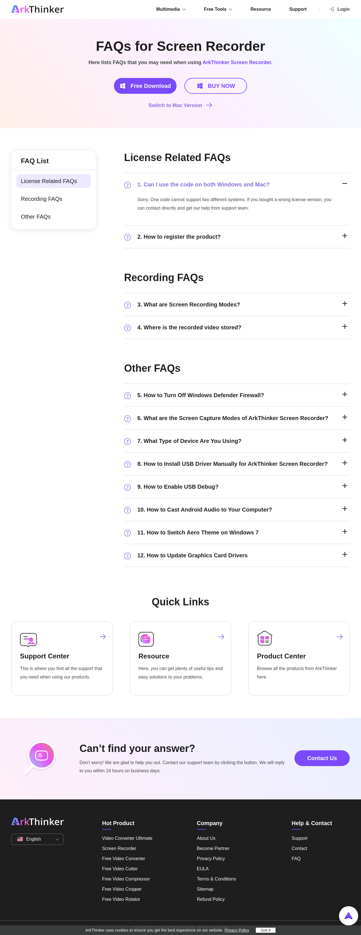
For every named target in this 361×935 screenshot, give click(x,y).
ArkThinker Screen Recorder (236, 62)
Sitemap (205, 889)
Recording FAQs (41, 199)
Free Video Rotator (121, 899)
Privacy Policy (211, 858)
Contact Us (322, 758)
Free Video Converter (123, 858)
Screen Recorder (119, 848)
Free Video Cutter (120, 868)
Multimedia (168, 9)
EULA (203, 868)
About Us (206, 838)
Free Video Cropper (122, 889)
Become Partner (213, 848)
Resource (260, 9)
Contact (299, 848)
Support (298, 9)
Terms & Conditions (216, 879)
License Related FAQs (49, 181)
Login (339, 9)
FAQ (296, 858)
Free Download (145, 85)
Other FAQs (36, 217)
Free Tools (215, 9)
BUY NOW (216, 85)
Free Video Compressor (126, 879)
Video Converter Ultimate (127, 838)
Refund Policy (211, 899)
